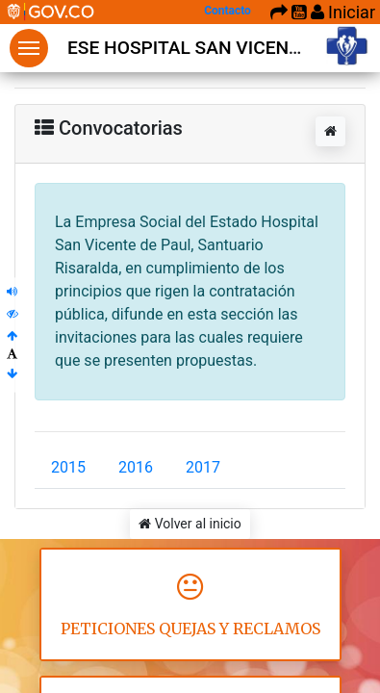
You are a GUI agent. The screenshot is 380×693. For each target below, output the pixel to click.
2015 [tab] (68, 467)
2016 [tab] (135, 467)
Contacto (227, 10)
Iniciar (343, 12)
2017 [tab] (203, 467)
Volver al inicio (190, 523)
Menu (29, 48)
